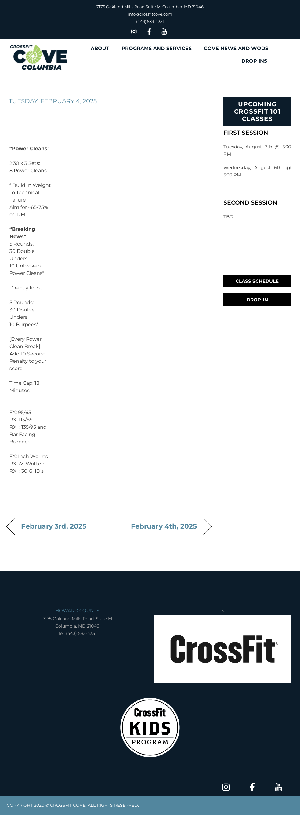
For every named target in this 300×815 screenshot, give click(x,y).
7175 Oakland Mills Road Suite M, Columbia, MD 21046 (150, 6)
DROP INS (254, 61)
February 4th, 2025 (164, 526)
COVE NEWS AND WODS (236, 48)
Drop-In (257, 300)
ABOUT (100, 48)
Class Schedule (257, 281)
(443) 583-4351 (150, 21)
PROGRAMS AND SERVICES (156, 48)
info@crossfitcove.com (150, 14)
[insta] (134, 31)
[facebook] (149, 31)
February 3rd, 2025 (53, 526)
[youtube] (164, 31)
